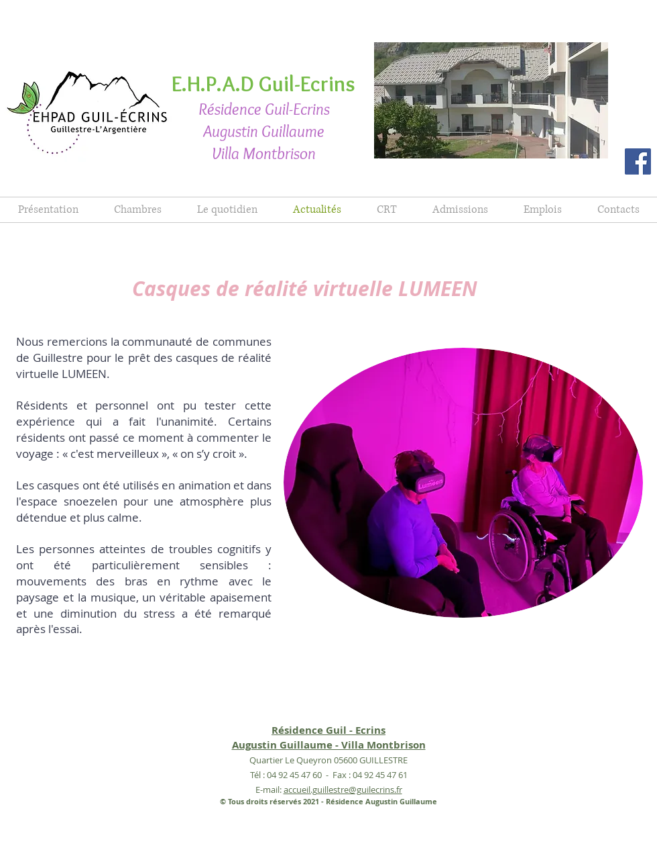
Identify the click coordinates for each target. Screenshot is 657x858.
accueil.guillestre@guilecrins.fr (343, 789)
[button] (491, 100)
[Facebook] (638, 161)
